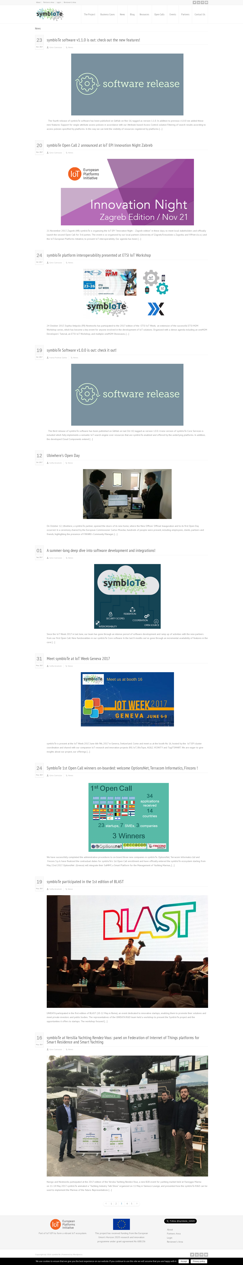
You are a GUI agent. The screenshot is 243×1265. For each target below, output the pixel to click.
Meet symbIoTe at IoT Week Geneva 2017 (78, 658)
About (38, 2)
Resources (144, 14)
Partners (185, 14)
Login (59, 2)
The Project (89, 14)
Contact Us (200, 14)
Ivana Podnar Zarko (58, 357)
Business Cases (107, 14)
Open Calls (159, 14)
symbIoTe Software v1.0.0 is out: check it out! (81, 350)
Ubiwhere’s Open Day (63, 455)
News (122, 14)
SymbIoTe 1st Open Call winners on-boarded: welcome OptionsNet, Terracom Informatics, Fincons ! (122, 768)
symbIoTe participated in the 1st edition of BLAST (85, 881)
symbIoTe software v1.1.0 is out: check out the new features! (93, 40)
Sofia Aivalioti (55, 463)
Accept (184, 1261)
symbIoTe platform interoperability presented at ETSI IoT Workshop (99, 255)
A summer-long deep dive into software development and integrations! (101, 550)
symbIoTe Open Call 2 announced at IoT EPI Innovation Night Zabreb (100, 145)
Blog (132, 14)
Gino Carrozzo (55, 47)
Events (173, 14)
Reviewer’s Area (70, 2)
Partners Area (48, 2)
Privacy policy (199, 1261)
